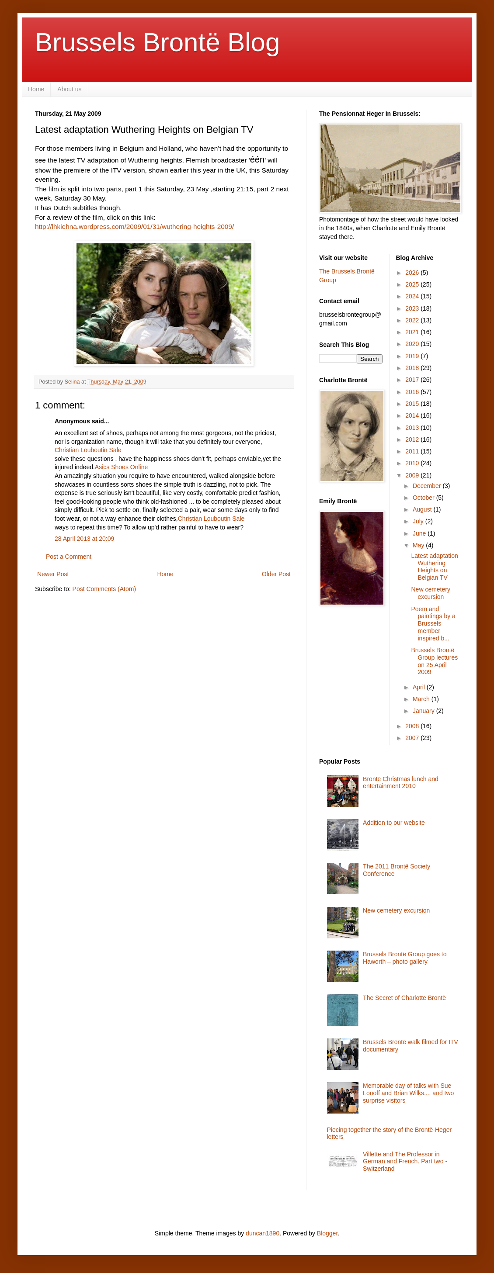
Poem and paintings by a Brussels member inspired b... (433, 623)
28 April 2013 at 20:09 (84, 538)
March (422, 698)
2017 (413, 379)
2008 (413, 726)
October (424, 497)
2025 (413, 284)
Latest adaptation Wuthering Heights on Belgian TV (434, 566)
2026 (413, 272)
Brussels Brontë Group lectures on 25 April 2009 (434, 661)
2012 (413, 439)
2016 (413, 391)
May (419, 545)
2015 (413, 403)
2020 (413, 343)
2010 (413, 463)
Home (36, 89)
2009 (413, 475)
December (427, 485)
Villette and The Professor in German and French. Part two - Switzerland (405, 1162)
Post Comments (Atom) (104, 588)
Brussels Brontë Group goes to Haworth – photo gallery (404, 958)
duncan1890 (262, 1233)
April (420, 687)
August (423, 509)
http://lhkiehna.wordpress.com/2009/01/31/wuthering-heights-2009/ (134, 226)
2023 (413, 308)
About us (69, 89)
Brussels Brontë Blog (157, 42)
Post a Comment (68, 556)
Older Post (276, 574)
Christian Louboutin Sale (88, 449)
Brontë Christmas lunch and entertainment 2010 (400, 782)
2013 (413, 427)
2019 (413, 356)
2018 (413, 367)
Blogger (327, 1233)
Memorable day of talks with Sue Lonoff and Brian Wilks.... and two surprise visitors (408, 1093)
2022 (413, 320)
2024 (413, 296)
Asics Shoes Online (121, 467)
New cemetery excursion (430, 593)
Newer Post (53, 574)
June (420, 533)
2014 (413, 415)
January (424, 710)
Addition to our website (394, 822)
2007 (413, 737)
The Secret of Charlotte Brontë (404, 997)
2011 (413, 451)
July (419, 521)
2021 (413, 332)
